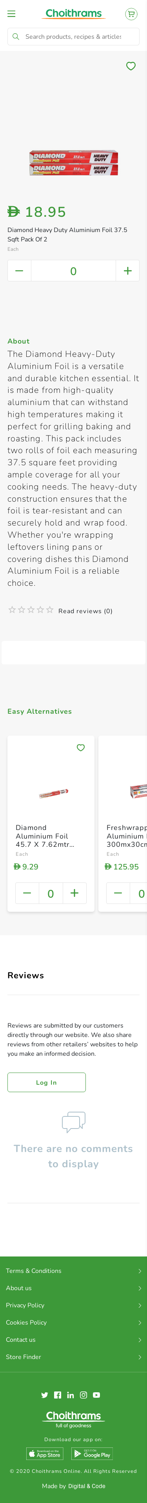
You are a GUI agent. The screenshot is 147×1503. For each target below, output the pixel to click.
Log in (46, 1082)
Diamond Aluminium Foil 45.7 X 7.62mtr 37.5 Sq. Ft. (42, 840)
